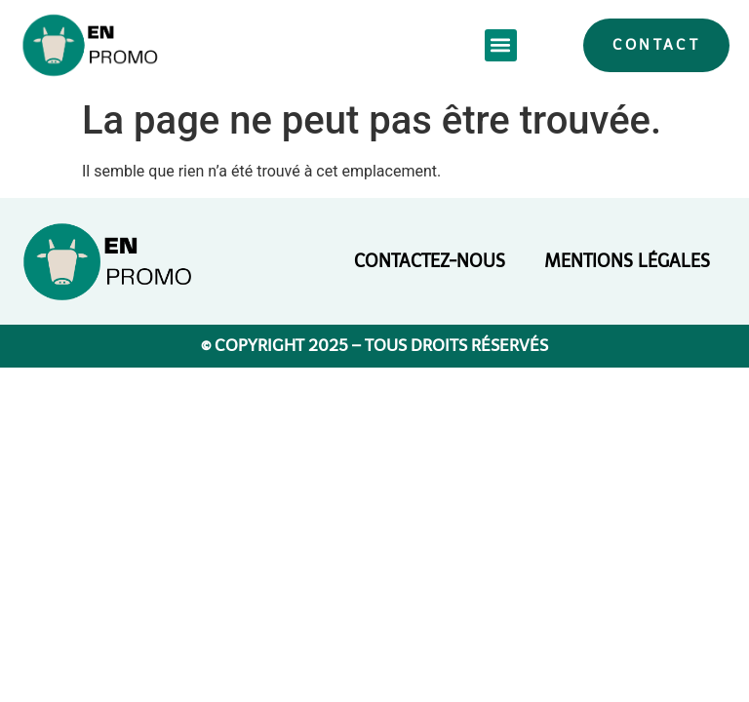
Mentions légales (627, 261)
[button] (501, 45)
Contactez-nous (429, 261)
